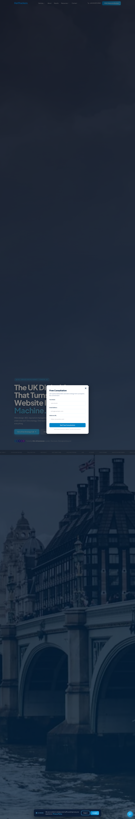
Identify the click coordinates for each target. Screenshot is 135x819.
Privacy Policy (57, 814)
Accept (94, 813)
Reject (85, 813)
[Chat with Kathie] (130, 814)
